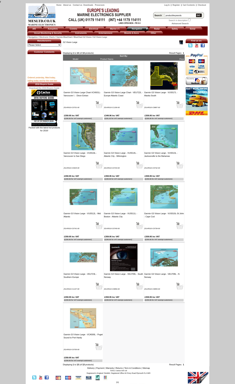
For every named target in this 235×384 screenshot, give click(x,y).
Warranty (110, 368)
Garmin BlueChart (64, 37)
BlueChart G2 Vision (83, 37)
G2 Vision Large (100, 37)
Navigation (33, 37)
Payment (100, 368)
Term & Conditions (132, 368)
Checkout (202, 5)
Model (75, 59)
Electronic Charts (47, 37)
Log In (167, 5)
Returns (119, 368)
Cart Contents (189, 5)
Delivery (91, 368)
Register (176, 5)
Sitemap (146, 368)
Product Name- (107, 59)
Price (181, 59)
